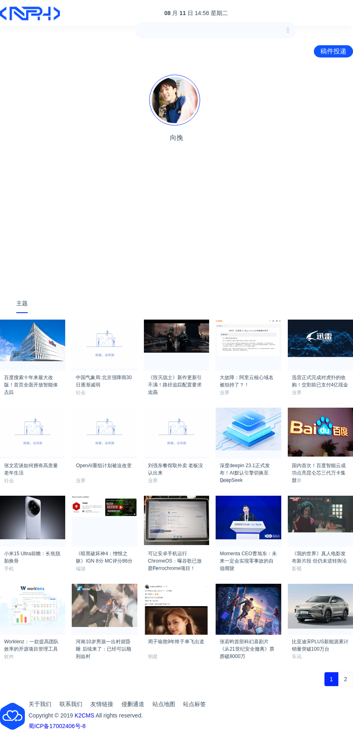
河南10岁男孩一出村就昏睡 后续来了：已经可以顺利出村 (103, 644)
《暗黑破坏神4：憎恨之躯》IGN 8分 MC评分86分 (104, 556)
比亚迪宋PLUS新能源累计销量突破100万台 (320, 644)
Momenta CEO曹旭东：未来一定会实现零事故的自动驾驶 (248, 556)
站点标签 (194, 704)
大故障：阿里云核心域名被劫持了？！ (247, 380)
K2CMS (84, 715)
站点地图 (163, 704)
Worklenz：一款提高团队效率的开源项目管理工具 (31, 644)
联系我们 (71, 704)
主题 (22, 303)
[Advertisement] (176, 230)
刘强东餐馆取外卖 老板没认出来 (175, 468)
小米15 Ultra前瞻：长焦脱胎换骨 (32, 556)
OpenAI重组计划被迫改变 (104, 465)
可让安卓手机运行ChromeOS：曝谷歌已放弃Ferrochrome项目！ (175, 556)
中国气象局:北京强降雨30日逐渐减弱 (104, 380)
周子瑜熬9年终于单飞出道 (176, 642)
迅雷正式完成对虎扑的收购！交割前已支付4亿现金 (320, 380)
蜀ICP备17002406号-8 (57, 726)
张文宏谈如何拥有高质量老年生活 (31, 468)
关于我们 (40, 704)
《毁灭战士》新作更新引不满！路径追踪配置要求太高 (175, 380)
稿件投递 (333, 51)
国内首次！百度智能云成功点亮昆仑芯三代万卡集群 (319, 468)
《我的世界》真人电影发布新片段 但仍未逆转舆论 (319, 556)
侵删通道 (132, 704)
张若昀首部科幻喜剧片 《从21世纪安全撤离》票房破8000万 (247, 644)
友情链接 (101, 704)
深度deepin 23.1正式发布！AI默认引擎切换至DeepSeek (245, 468)
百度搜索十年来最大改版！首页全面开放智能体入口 (31, 380)
